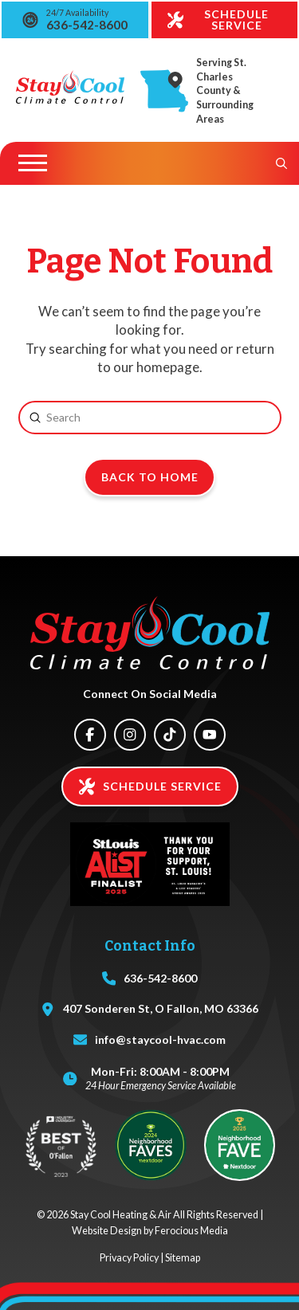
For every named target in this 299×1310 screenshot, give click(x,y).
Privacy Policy (129, 1258)
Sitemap (182, 1258)
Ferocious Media (191, 1231)
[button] (32, 163)
